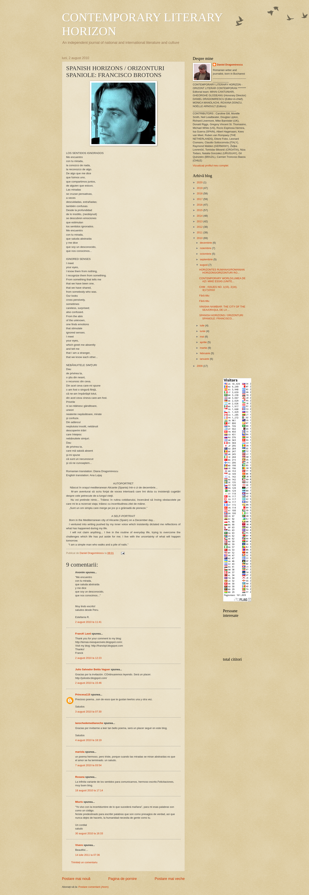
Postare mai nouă (76, 879)
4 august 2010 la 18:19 (88, 740)
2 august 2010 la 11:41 (88, 621)
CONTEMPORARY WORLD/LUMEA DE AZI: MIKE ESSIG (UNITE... (222, 280)
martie (204, 347)
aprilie (204, 342)
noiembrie (206, 248)
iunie (203, 331)
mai (202, 336)
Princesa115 (82, 694)
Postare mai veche (170, 879)
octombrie (206, 253)
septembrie (206, 259)
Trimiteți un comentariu (84, 862)
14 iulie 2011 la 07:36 (87, 854)
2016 (200, 204)
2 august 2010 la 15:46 (88, 682)
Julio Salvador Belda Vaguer (92, 669)
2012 (200, 226)
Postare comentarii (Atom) (94, 886)
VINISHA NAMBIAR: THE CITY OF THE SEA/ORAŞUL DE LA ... (222, 308)
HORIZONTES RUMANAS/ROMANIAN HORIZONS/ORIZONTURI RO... (222, 271)
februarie (205, 353)
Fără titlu (204, 295)
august (204, 264)
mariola (80, 751)
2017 (200, 199)
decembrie (206, 242)
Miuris (79, 801)
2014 (200, 215)
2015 (200, 210)
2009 (200, 365)
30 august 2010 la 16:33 (89, 833)
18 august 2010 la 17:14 (89, 790)
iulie (202, 325)
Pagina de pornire (122, 879)
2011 (200, 232)
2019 (200, 188)
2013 (200, 221)
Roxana (80, 776)
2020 (200, 182)
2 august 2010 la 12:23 (88, 657)
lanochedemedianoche (89, 723)
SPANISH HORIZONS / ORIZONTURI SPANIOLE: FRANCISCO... (221, 317)
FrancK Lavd (83, 633)
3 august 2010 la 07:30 (88, 711)
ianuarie (205, 358)
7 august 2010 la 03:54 (88, 765)
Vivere (79, 845)
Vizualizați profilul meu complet (210, 165)
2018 (200, 193)
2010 (200, 238)
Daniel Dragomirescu (230, 64)
